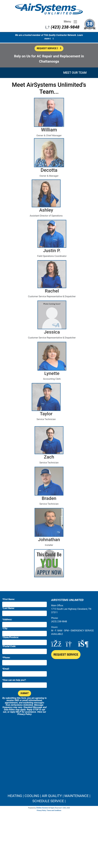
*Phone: (6, 657)
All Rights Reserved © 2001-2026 (59, 808)
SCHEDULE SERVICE (48, 801)
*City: (5, 628)
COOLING (32, 796)
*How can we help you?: (14, 680)
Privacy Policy (24, 714)
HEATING (15, 796)
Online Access (42, 808)
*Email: (5, 669)
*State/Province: (10, 637)
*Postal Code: (9, 646)
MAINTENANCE (76, 796)
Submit (24, 693)
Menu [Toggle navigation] (70, 22)
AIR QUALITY (52, 796)
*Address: (7, 619)
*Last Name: (8, 608)
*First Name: (8, 599)
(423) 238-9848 (65, 27)
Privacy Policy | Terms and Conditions (49, 810)
